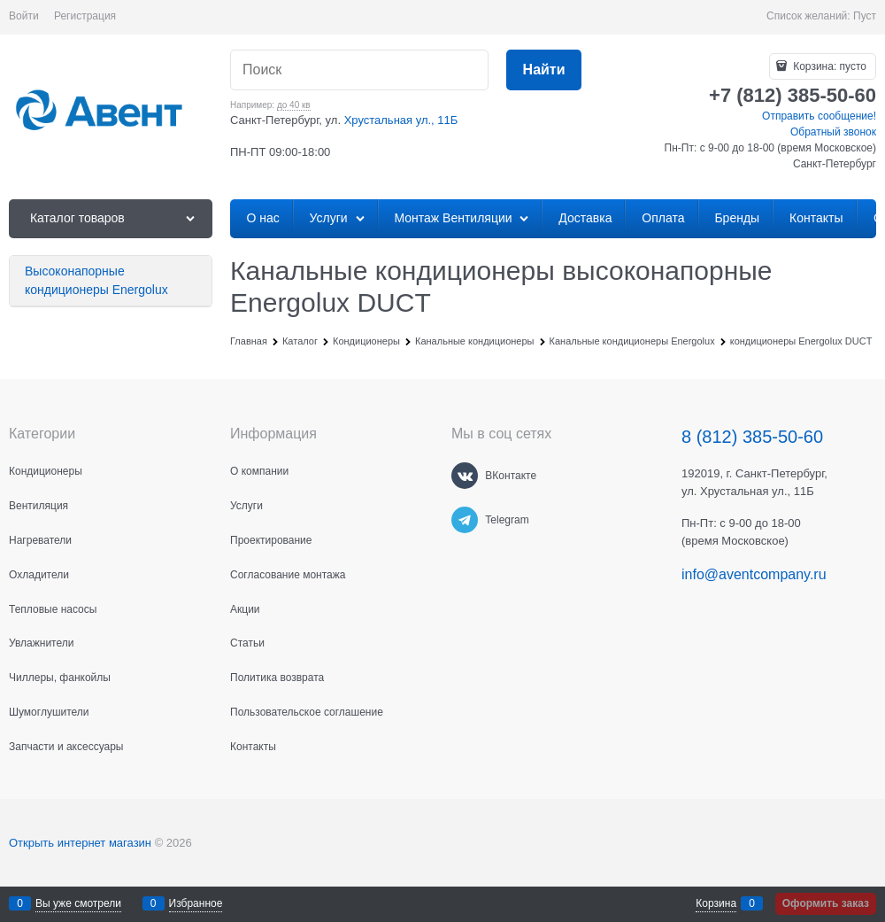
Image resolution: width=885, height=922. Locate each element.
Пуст (864, 16)
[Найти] (543, 70)
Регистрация (85, 16)
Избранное (196, 903)
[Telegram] (464, 520)
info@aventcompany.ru (754, 574)
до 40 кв (294, 105)
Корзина (716, 903)
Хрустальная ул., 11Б (401, 120)
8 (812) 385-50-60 (752, 436)
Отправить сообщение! (819, 116)
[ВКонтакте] (464, 475)
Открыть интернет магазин (80, 842)
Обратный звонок (833, 132)
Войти (24, 16)
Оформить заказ (825, 903)
